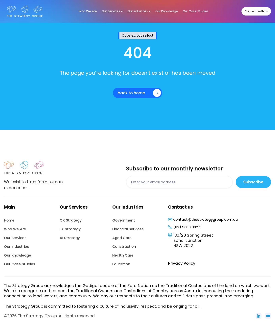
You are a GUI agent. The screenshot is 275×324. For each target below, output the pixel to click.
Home (9, 222)
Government (123, 222)
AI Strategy (70, 240)
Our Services (15, 240)
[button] (112, 11)
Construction (124, 248)
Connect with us (256, 11)
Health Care (123, 257)
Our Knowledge (17, 257)
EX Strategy (70, 231)
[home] (24, 11)
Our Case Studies (19, 266)
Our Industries (16, 248)
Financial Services (128, 231)
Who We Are (15, 231)
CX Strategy (71, 222)
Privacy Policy (181, 266)
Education (121, 266)
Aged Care (122, 240)
